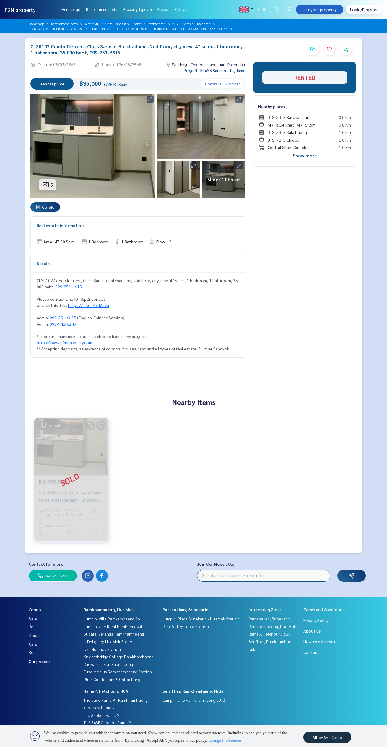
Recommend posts (101, 9)
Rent (33, 626)
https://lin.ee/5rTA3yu (88, 305)
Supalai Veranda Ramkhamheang (114, 633)
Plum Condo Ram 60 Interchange (113, 679)
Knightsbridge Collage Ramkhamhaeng (119, 656)
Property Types (137, 9)
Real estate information (60, 225)
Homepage (70, 9)
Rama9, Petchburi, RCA (106, 690)
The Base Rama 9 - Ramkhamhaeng (116, 700)
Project (163, 9)
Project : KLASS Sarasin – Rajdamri (214, 70)
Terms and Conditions (323, 609)
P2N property (20, 9)
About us (312, 630)
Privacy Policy (316, 620)
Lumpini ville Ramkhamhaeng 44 (113, 626)
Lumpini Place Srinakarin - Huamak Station (201, 618)
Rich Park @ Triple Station (185, 626)
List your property (320, 9)
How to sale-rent (319, 641)
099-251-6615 (68, 286)
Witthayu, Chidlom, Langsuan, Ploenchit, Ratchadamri (125, 23)
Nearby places (271, 106)
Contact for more (46, 564)
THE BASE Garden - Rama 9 (107, 722)
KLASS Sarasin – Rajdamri (192, 23)
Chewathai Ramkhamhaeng (108, 664)
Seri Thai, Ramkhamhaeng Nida (192, 690)
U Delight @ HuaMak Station (109, 641)
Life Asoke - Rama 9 (101, 715)
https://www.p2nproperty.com (64, 342)
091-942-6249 (63, 323)
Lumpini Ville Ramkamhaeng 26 (112, 618)
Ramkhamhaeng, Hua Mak (109, 609)
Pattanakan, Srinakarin (185, 609)
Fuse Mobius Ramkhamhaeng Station (118, 671)
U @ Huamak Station (102, 649)
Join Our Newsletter (216, 564)
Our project (39, 661)
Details (43, 263)
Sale (33, 618)
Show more (305, 155)
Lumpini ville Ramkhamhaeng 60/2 (193, 700)
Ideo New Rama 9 (99, 707)
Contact (182, 9)
